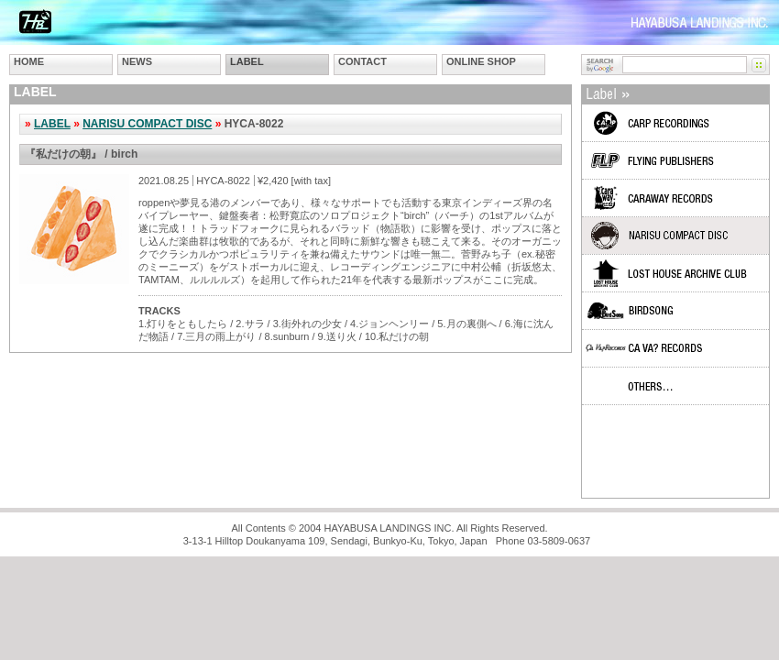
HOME (29, 61)
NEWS (137, 61)
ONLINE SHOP (481, 61)
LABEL (247, 61)
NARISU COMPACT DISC (147, 123)
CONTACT (362, 61)
